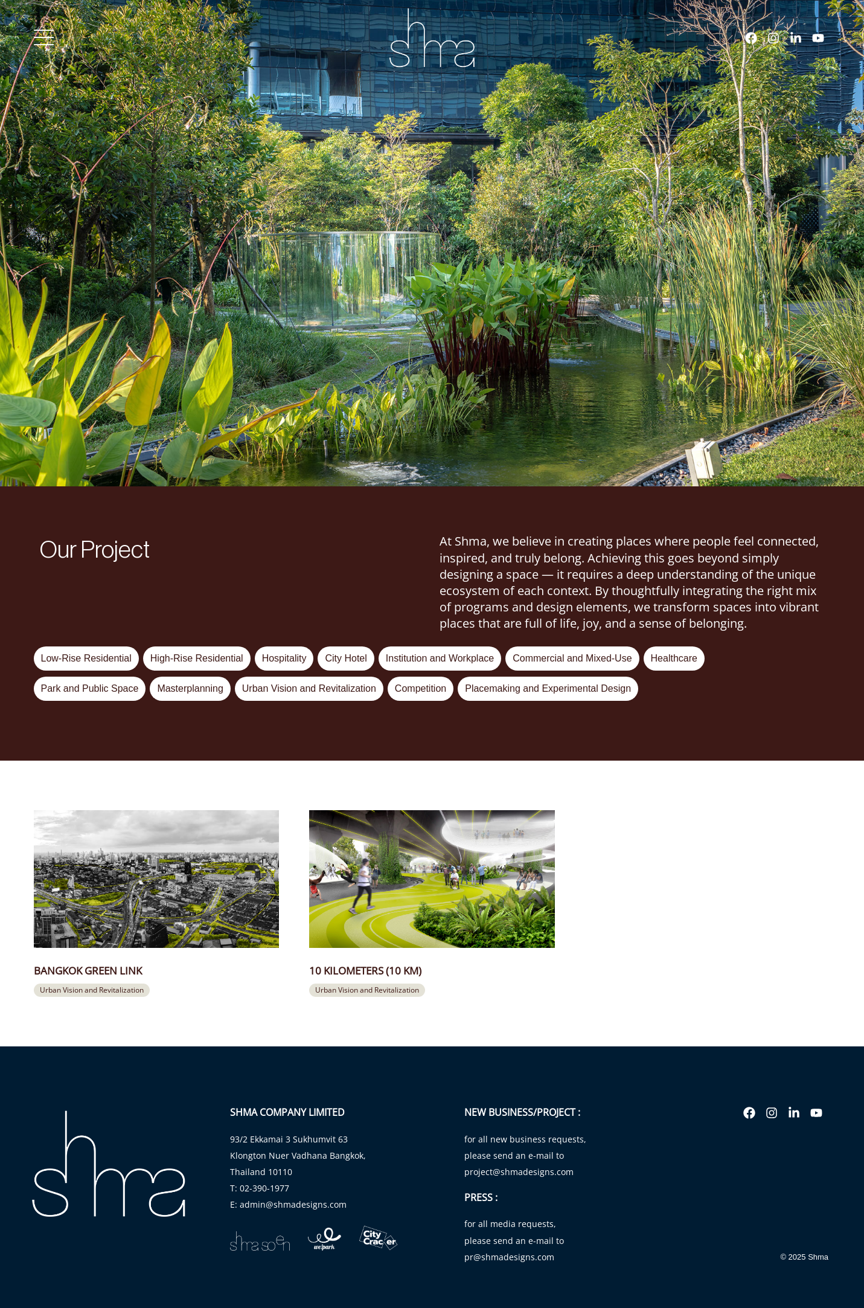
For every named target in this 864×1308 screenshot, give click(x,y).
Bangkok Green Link (88, 971)
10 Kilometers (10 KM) (365, 971)
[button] (92, 990)
